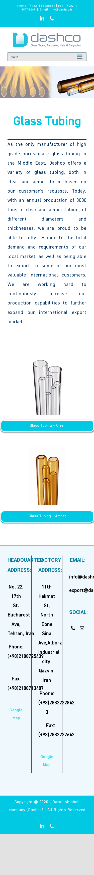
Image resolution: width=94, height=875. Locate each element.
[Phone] (73, 628)
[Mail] (82, 628)
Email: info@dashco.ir (56, 9)
